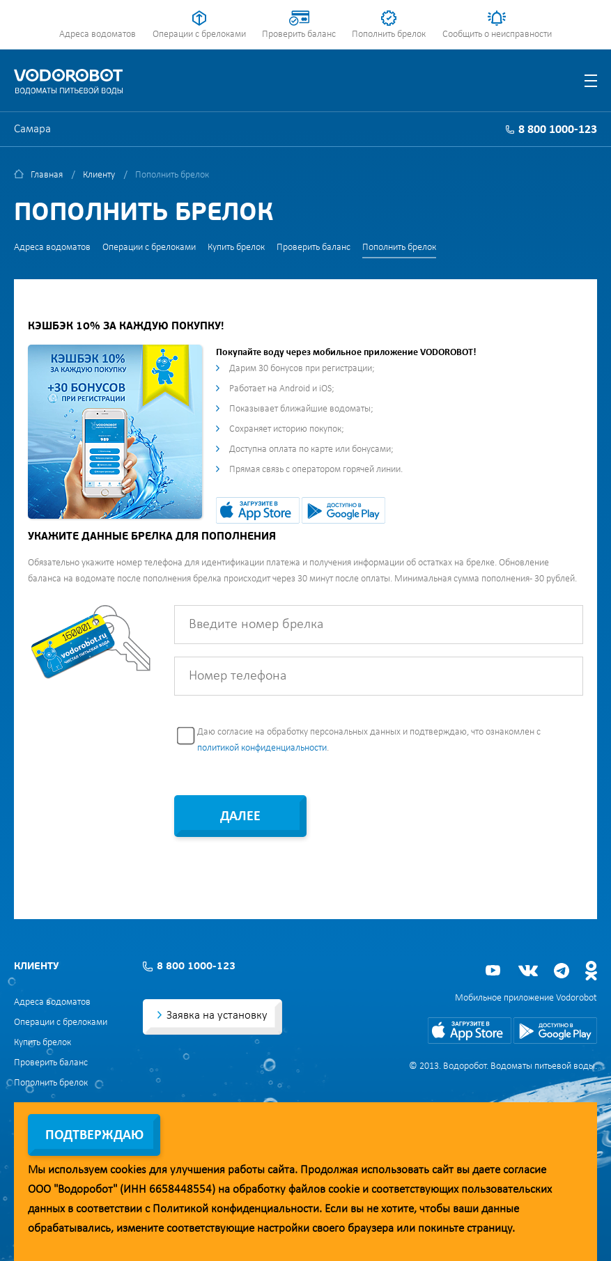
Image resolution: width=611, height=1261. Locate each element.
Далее (240, 817)
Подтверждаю (94, 1136)
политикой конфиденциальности (262, 748)
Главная (47, 175)
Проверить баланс (299, 34)
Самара (32, 129)
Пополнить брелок (389, 34)
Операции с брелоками (199, 34)
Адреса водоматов (97, 34)
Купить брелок (236, 247)
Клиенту (99, 175)
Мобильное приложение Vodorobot (526, 998)
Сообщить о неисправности (497, 34)
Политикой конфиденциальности (236, 1209)
